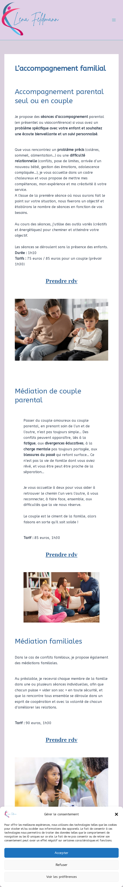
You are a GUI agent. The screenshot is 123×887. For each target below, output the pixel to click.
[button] (116, 814)
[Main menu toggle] (114, 20)
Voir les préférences (61, 877)
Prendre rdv (62, 280)
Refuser (61, 865)
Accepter (61, 853)
